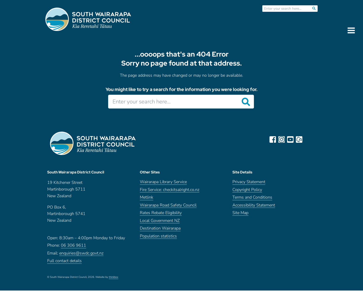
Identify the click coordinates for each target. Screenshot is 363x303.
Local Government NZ (160, 220)
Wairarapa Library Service (163, 182)
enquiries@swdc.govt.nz (81, 253)
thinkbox (113, 277)
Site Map (240, 212)
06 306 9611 (73, 245)
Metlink (146, 197)
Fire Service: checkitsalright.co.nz (169, 189)
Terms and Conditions (252, 197)
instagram (281, 139)
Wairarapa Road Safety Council (168, 205)
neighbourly (299, 139)
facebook (272, 139)
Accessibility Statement (253, 205)
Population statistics (158, 236)
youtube (290, 139)
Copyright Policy (247, 189)
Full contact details (64, 261)
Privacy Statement (248, 182)
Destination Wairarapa (160, 228)
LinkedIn (308, 139)
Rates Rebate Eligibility (161, 212)
